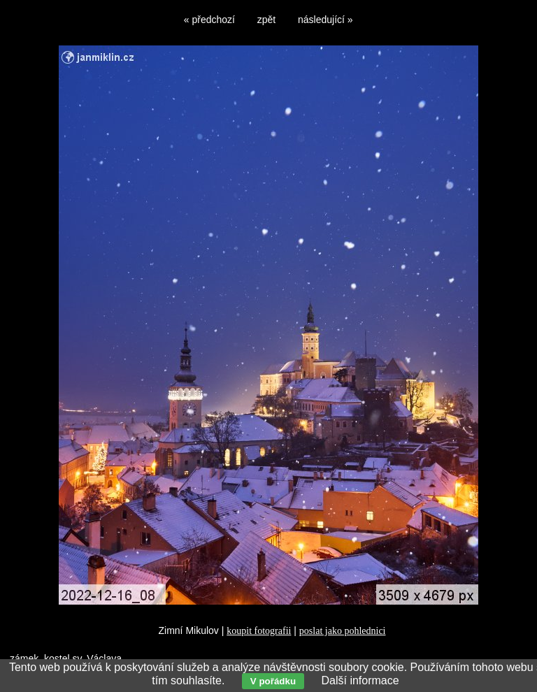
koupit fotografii (259, 631)
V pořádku (273, 681)
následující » (325, 19)
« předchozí (209, 19)
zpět (266, 19)
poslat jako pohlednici (342, 631)
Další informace (360, 680)
